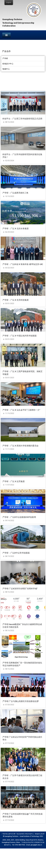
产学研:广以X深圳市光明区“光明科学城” (20, 588)
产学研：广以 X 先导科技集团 (15, 300)
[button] (6, 35)
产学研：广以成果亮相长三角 (15, 193)
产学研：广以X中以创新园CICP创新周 (19, 517)
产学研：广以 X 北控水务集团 (15, 228)
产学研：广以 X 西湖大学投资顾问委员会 (20, 446)
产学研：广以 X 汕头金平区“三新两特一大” (21, 410)
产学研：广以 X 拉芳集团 (13, 481)
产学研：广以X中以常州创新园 (16, 553)
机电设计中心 (7, 64)
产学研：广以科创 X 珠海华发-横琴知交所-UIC (22, 264)
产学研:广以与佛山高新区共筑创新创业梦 (20, 701)
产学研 (5, 58)
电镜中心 (6, 69)
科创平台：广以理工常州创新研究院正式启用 (22, 118)
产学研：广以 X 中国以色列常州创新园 (19, 336)
